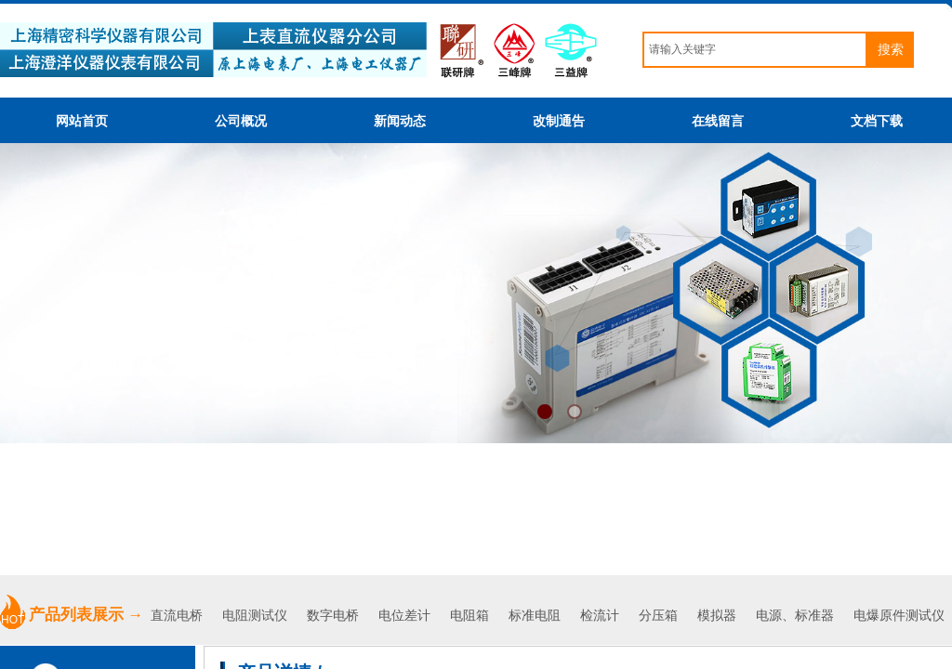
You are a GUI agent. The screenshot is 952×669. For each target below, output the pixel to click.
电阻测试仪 (254, 616)
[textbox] (754, 50)
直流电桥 (178, 616)
